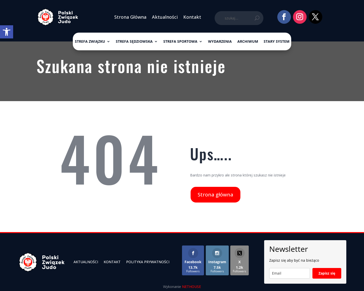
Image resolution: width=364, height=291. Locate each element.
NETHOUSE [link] (191, 286)
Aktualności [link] (165, 17)
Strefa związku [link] (90, 42)
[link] (6, 31)
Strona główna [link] (215, 194)
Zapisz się (326, 273)
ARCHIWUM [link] (247, 42)
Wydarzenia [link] (220, 42)
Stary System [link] (276, 42)
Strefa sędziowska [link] (134, 42)
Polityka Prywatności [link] (147, 261)
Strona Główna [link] (130, 17)
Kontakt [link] (192, 17)
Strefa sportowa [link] (180, 42)
